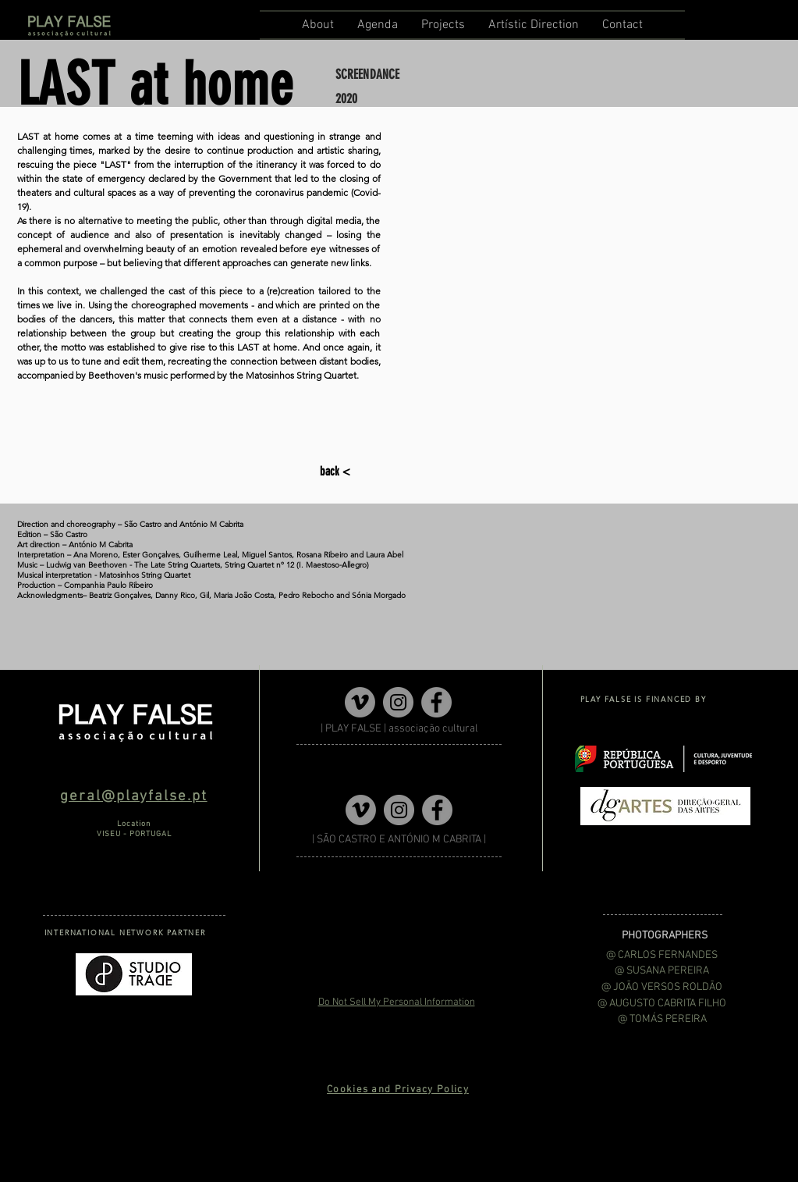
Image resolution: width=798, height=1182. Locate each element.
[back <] (337, 472)
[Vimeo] (360, 702)
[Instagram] (398, 702)
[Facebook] (436, 702)
